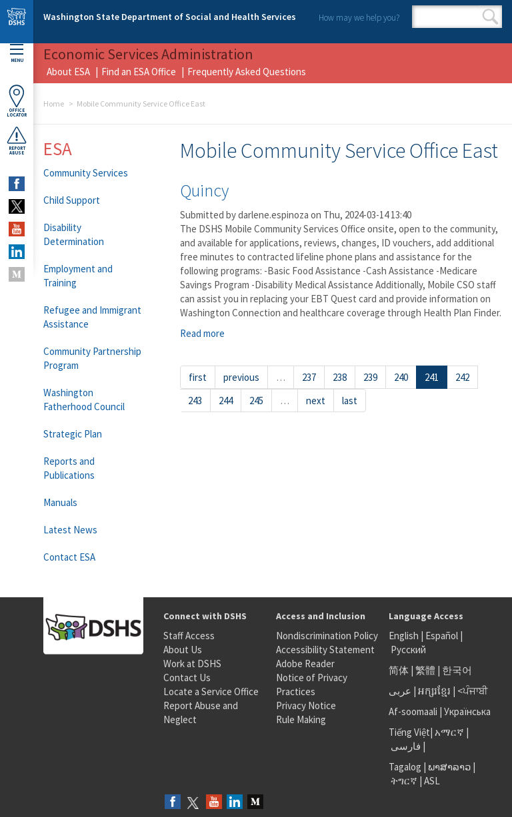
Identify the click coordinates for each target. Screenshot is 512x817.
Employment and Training (78, 275)
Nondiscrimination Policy (327, 635)
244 (226, 400)
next (315, 400)
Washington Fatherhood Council (84, 399)
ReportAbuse (17, 140)
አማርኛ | (452, 732)
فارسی (405, 746)
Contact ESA (69, 557)
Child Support (71, 200)
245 (256, 400)
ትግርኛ (404, 780)
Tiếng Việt (409, 732)
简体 (399, 670)
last (349, 400)
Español (441, 635)
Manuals (60, 502)
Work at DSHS (192, 663)
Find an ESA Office (138, 71)
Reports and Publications (69, 468)
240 (401, 377)
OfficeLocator (17, 101)
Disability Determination (73, 234)
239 (370, 377)
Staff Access (189, 635)
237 (309, 377)
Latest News (70, 529)
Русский (408, 649)
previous (241, 377)
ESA (57, 148)
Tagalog (405, 766)
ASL (432, 780)
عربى (400, 690)
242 (462, 377)
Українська (467, 711)
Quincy (204, 190)
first (198, 377)
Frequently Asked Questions (246, 71)
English (405, 635)
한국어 (457, 670)
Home (53, 104)
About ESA (68, 71)
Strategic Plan (72, 433)
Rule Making (301, 719)
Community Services (85, 172)
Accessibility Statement (325, 649)
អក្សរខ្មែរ (434, 690)
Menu (16, 53)
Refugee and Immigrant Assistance (92, 317)
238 (340, 377)
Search (490, 16)
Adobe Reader (305, 663)
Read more (202, 333)
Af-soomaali (413, 711)
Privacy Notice (306, 705)
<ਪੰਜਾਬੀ (472, 690)
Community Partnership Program (92, 358)
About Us (182, 649)
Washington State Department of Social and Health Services (169, 17)
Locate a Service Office (211, 691)
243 (195, 400)
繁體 (426, 670)
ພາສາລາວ (449, 766)
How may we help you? (359, 17)
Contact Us (187, 677)
